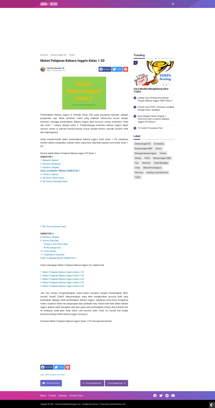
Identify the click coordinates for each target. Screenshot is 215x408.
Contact (52, 395)
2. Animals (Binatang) (50, 164)
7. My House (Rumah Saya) (53, 226)
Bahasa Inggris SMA (162, 158)
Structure (139, 172)
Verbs (137, 168)
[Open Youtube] (173, 395)
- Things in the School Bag (54, 244)
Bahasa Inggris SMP (143, 148)
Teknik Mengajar (161, 163)
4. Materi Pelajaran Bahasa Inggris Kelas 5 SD (62, 282)
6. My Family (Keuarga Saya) (53, 181)
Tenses (163, 153)
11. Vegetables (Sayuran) (52, 254)
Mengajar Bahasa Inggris (145, 153)
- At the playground (51, 247)
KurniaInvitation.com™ (117, 404)
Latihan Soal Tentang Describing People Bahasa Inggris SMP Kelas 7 (155, 99)
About (43, 395)
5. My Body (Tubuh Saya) (52, 177)
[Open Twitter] (161, 395)
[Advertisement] (107, 31)
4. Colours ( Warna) (49, 174)
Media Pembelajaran (152, 168)
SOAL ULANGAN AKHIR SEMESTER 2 (58, 258)
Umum (159, 148)
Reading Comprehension (157, 172)
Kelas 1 (63, 375)
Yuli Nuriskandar (55, 68)
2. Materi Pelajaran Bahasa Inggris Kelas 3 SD (62, 275)
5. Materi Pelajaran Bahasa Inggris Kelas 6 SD (62, 286)
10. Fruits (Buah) (48, 251)
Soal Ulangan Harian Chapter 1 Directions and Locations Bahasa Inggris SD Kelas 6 (153, 119)
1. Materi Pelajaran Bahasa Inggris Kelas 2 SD (62, 272)
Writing (138, 158)
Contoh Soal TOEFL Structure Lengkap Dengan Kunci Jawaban (156, 108)
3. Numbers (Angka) (49, 167)
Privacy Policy (76, 395)
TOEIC (137, 177)
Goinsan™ (95, 404)
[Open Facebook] (155, 395)
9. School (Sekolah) (49, 240)
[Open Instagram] (167, 395)
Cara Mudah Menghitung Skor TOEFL (151, 90)
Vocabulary (159, 144)
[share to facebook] (105, 69)
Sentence (146, 163)
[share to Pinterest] (125, 69)
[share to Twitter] (117, 69)
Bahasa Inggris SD (52, 375)
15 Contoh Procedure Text (150, 128)
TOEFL (147, 158)
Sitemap (63, 395)
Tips (137, 163)
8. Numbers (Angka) (49, 237)
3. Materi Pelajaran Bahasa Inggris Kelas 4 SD (62, 279)
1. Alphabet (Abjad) (49, 160)
